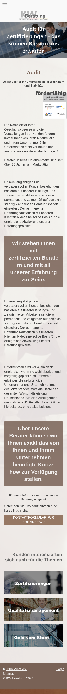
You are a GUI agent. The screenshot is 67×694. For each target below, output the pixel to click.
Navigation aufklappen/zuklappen (33, 5)
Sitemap (9, 673)
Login (60, 669)
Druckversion (15, 669)
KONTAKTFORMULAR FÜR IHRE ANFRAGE (33, 520)
